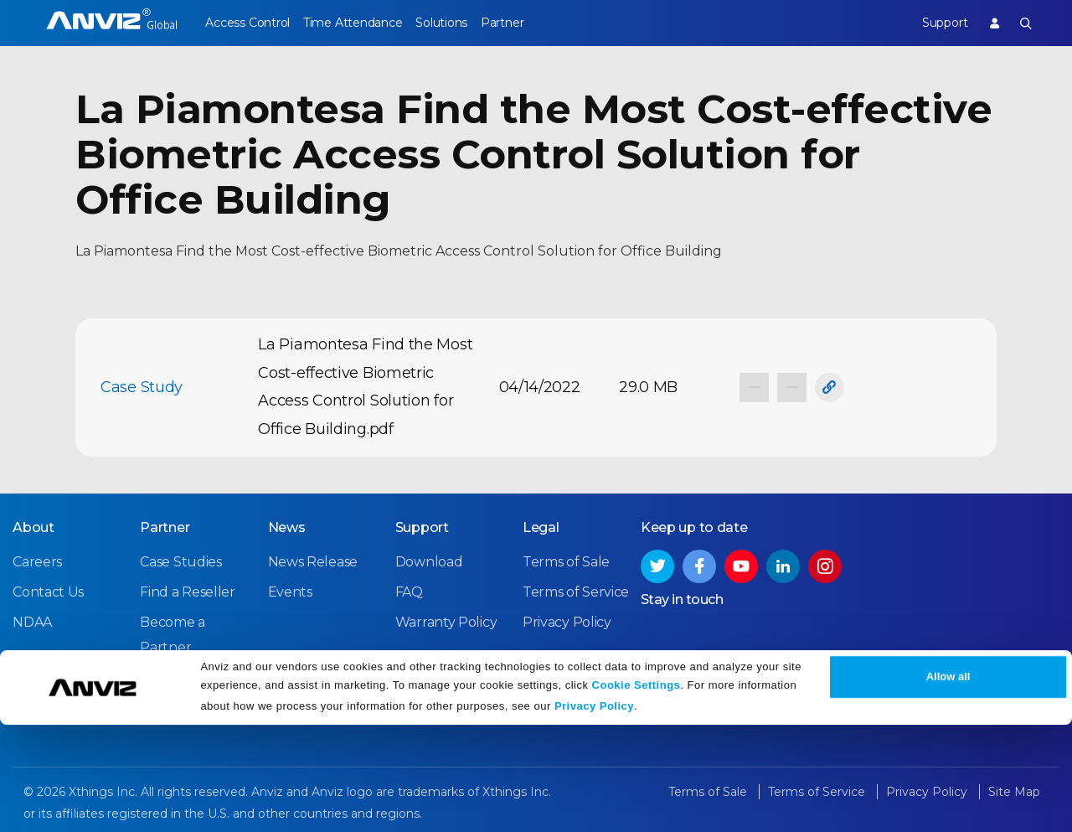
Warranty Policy (446, 620)
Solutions (461, 22)
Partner (532, 22)
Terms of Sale (566, 559)
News (287, 525)
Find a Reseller (187, 589)
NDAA (32, 620)
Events (290, 589)
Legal (541, 525)
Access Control (247, 22)
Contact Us (48, 589)
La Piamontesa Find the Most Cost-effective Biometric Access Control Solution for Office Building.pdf (365, 386)
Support (933, 22)
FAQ (409, 589)
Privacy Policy (594, 813)
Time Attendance (362, 22)
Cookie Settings (636, 792)
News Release (313, 559)
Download (429, 559)
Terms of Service (576, 589)
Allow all (948, 784)
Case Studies (180, 559)
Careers (37, 559)
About (33, 525)
